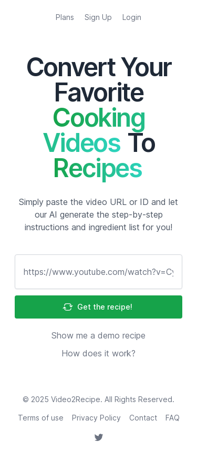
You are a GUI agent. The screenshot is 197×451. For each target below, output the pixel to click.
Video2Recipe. (76, 399)
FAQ (172, 417)
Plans (65, 17)
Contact (143, 417)
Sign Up (98, 17)
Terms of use (41, 417)
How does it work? (98, 353)
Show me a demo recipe (98, 335)
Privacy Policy (96, 417)
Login (131, 17)
